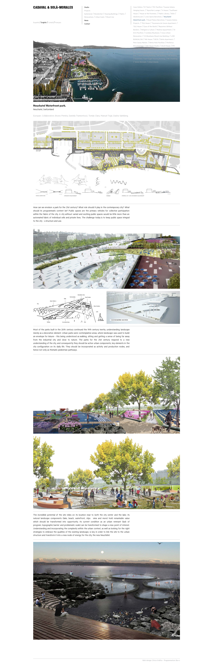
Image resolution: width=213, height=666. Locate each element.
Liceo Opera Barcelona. (153, 17)
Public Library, (164, 14)
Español (36, 23)
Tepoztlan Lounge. (153, 11)
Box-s (178, 661)
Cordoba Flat (144, 49)
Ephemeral (88, 14)
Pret (134, 56)
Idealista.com (138, 17)
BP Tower (170, 53)
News (86, 21)
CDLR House (165, 46)
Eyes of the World (150, 27)
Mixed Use (110, 17)
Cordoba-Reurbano (152, 33)
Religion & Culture (148, 30)
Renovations (88, 17)
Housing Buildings (111, 14)
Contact (87, 24)
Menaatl (162, 53)
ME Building (172, 56)
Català (50, 23)
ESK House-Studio (152, 46)
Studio (86, 8)
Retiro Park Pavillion (157, 43)
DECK (156, 40)
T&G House (137, 27)
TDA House (145, 24)
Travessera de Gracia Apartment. (164, 24)
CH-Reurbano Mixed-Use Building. (156, 36)
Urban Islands (153, 62)
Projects (87, 11)
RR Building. (161, 56)
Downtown (138, 59)
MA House (148, 40)
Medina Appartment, (164, 30)
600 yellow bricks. (150, 53)
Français (58, 23)
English (43, 23)
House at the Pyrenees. (148, 14)
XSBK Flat (168, 49)
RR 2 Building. (172, 59)
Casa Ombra (137, 7)
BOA (173, 14)
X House (165, 11)
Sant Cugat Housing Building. (154, 59)
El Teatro (147, 7)
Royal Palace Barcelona (156, 20)
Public (122, 14)
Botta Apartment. (166, 40)
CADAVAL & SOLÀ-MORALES (53, 7)
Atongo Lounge (157, 49)
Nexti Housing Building (146, 56)
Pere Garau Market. (140, 43)
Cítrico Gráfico (157, 661)
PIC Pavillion (157, 7)
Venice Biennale (140, 62)
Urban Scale (99, 17)
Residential (98, 14)
